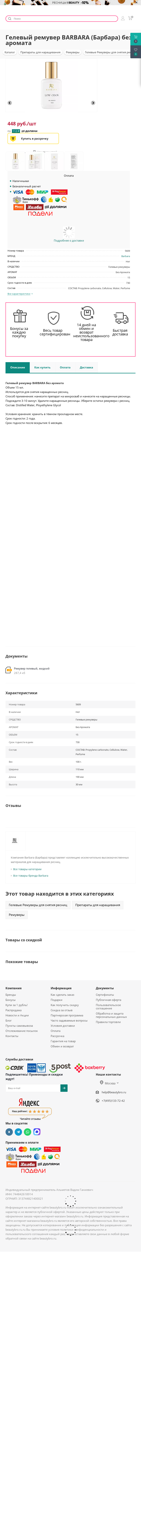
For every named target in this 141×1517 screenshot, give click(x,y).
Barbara (125, 256)
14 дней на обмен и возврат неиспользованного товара (86, 332)
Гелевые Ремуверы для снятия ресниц (38, 905)
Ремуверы (16, 915)
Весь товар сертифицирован (53, 332)
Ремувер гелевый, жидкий (32, 668)
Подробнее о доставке (69, 240)
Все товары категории (27, 869)
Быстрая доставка (120, 332)
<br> (70, 462)
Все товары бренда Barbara (30, 875)
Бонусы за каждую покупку (19, 332)
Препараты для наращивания (97, 905)
